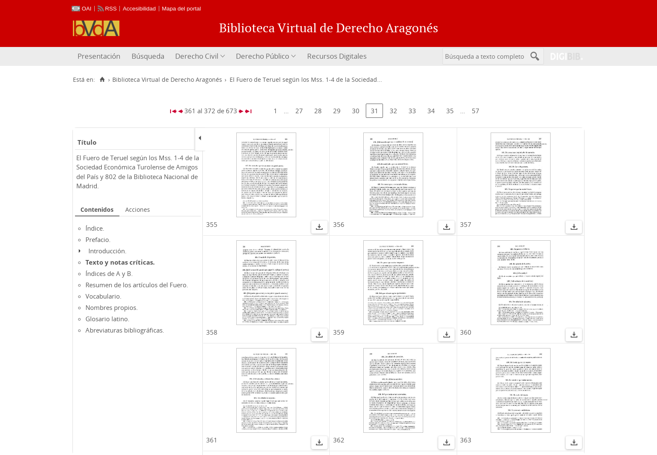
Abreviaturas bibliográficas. (124, 330)
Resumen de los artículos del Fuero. (136, 285)
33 (412, 111)
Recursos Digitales (337, 56)
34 (431, 111)
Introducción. (107, 251)
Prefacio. (98, 239)
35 (450, 111)
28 (318, 111)
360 (465, 332)
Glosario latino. (107, 319)
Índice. (94, 228)
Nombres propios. (111, 307)
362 (338, 440)
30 (356, 111)
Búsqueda (148, 56)
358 (211, 332)
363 (465, 440)
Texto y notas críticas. (120, 262)
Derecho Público (262, 56)
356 (338, 224)
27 (299, 111)
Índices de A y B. (109, 273)
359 (338, 332)
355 (211, 224)
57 (475, 111)
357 (465, 224)
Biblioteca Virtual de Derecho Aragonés (167, 79)
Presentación (99, 56)
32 (393, 111)
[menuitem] (100, 56)
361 (211, 440)
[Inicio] (102, 80)
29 (337, 111)
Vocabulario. (103, 296)
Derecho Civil (196, 56)
